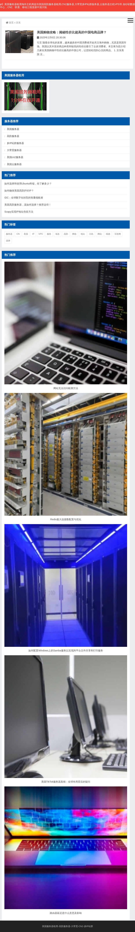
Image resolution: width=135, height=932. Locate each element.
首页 (10, 22)
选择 (8, 240)
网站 (100, 234)
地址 (83, 234)
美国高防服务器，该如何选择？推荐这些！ (27, 204)
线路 (108, 234)
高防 (66, 234)
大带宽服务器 (14, 150)
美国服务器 (13, 129)
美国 (26, 234)
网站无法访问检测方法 (65, 388)
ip (33, 234)
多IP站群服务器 (15, 143)
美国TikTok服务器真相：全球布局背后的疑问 (65, 781)
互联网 (117, 234)
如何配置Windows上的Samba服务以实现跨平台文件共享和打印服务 (65, 650)
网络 (74, 234)
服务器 (9, 234)
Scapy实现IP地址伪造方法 (18, 211)
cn (18, 234)
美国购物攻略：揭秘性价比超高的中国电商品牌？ (72, 32)
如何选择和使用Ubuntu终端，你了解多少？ (28, 183)
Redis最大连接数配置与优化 (65, 519)
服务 (49, 234)
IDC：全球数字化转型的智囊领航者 (23, 197)
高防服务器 (13, 136)
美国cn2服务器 (15, 157)
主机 (91, 234)
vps (40, 234)
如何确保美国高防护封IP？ (19, 190)
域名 (57, 234)
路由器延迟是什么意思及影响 (66, 913)
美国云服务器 (14, 164)
